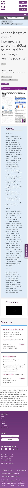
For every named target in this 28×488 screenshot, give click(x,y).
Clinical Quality (6, 77)
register (10, 340)
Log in (5, 340)
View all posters (6, 21)
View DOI (4, 84)
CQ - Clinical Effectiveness (9, 80)
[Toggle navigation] (25, 14)
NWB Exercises (9, 356)
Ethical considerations (13, 329)
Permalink (22, 344)
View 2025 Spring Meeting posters (11, 24)
